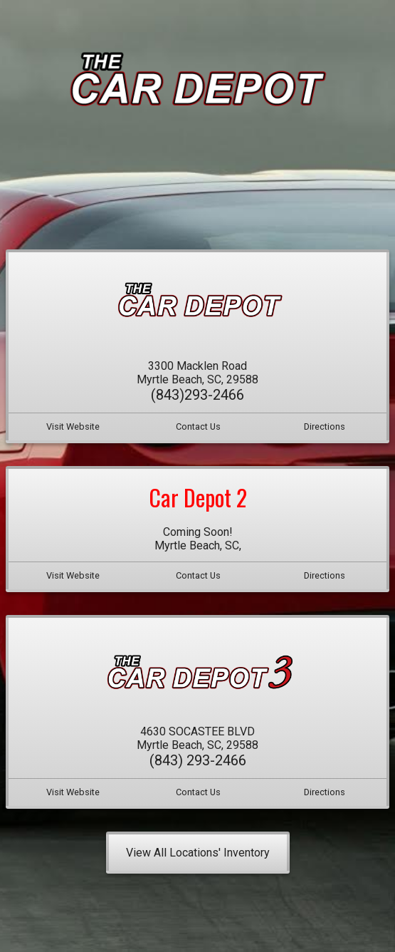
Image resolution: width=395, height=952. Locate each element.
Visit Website (73, 425)
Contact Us (198, 425)
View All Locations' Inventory (198, 852)
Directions (324, 425)
